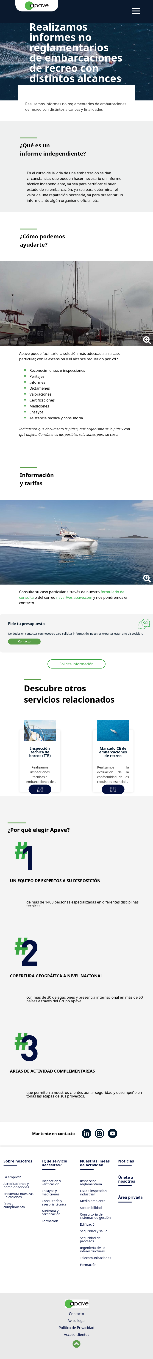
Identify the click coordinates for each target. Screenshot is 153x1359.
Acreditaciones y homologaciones (16, 1185)
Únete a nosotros (126, 1180)
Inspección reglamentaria (91, 1182)
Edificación (88, 1224)
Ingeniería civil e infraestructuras (92, 1249)
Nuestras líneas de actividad (95, 1163)
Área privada (130, 1197)
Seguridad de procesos (90, 1239)
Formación (50, 1221)
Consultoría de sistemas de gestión (95, 1216)
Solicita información (76, 663)
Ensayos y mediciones (50, 1192)
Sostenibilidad (91, 1207)
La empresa (12, 1177)
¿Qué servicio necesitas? (54, 1163)
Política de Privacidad (76, 1327)
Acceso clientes (76, 1334)
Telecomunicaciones (95, 1258)
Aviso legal (76, 1320)
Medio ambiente (93, 1201)
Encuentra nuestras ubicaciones (18, 1195)
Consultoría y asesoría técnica (54, 1202)
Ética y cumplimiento (14, 1205)
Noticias (126, 1161)
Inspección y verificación (51, 1182)
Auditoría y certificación (51, 1212)
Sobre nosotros (17, 1161)
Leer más (40, 789)
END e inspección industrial (93, 1192)
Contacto (24, 641)
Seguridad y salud (94, 1231)
